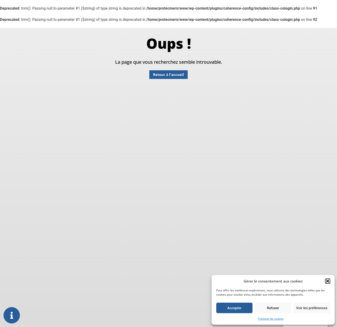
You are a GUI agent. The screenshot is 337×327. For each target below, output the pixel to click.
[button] (327, 281)
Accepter (234, 308)
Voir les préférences (311, 308)
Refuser (273, 308)
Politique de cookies (271, 319)
